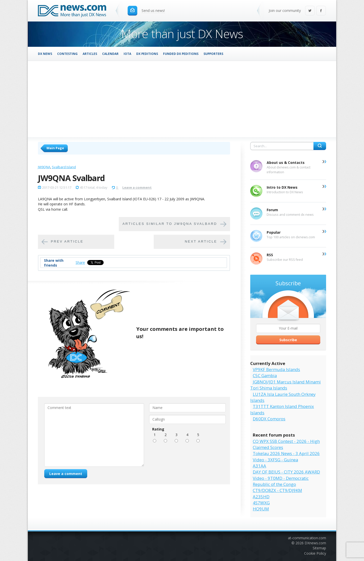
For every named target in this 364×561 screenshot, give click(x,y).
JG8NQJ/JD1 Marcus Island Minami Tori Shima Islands (285, 385)
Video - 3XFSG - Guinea (275, 460)
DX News (45, 54)
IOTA (127, 54)
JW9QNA (44, 167)
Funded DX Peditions (180, 54)
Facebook (321, 11)
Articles (90, 54)
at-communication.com (307, 537)
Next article (201, 241)
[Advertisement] (182, 98)
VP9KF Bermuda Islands (276, 369)
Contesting (67, 54)
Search (319, 146)
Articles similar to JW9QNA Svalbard (169, 224)
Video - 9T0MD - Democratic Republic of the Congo (281, 481)
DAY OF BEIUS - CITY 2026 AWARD (286, 472)
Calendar (110, 54)
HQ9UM (261, 509)
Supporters (213, 54)
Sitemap (319, 548)
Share (80, 262)
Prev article (67, 241)
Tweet (92, 262)
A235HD (261, 497)
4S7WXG (261, 503)
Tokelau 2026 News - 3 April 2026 (286, 453)
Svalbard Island (64, 167)
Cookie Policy (315, 553)
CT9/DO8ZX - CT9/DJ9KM (277, 490)
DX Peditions (147, 54)
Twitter (310, 11)
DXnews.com (315, 543)
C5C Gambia (265, 375)
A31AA (259, 466)
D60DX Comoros (269, 419)
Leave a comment (137, 187)
